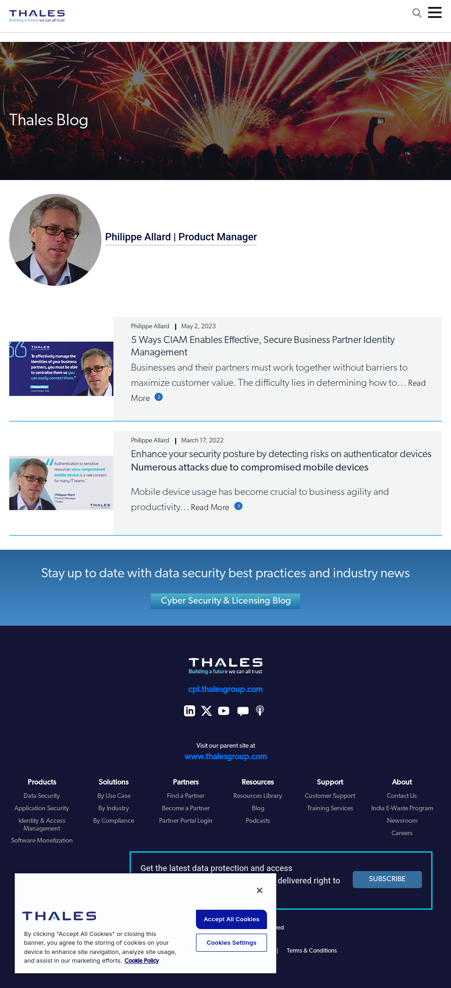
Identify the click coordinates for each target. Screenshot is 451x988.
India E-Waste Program (402, 808)
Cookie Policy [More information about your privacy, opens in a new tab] (142, 961)
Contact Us (402, 796)
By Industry (113, 808)
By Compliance (113, 821)
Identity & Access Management (41, 825)
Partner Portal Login (186, 821)
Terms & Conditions (312, 951)
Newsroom (402, 821)
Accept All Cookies (232, 919)
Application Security (41, 808)
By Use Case (114, 796)
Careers (402, 833)
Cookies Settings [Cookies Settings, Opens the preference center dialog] (231, 942)
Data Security (42, 796)
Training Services (330, 808)
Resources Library (257, 796)
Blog (258, 808)
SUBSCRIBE (387, 879)
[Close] (259, 890)
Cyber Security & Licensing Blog (226, 601)
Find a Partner (186, 796)
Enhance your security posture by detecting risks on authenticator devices (281, 454)
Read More (210, 508)
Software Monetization (42, 840)
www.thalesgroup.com (225, 757)
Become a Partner (186, 808)
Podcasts (258, 821)
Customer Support (330, 796)
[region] (145, 922)
